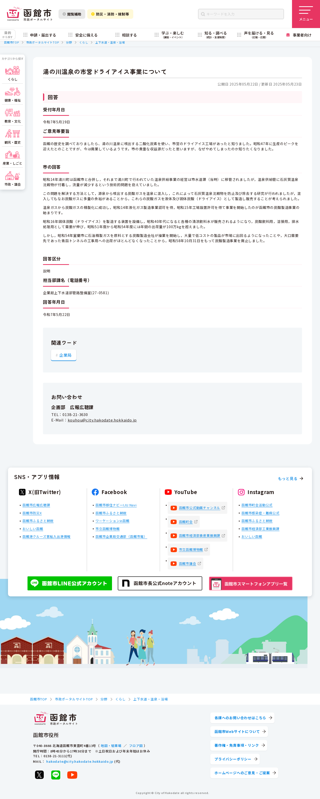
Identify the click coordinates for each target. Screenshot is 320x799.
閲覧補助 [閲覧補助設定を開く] (71, 14)
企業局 (65, 355)
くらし (83, 42)
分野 (69, 42)
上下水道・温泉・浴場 (110, 42)
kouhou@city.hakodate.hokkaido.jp (102, 420)
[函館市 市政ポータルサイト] (30, 14)
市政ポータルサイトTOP (42, 42)
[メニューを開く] (306, 14)
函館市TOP (11, 42)
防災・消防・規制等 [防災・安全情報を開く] (110, 14)
